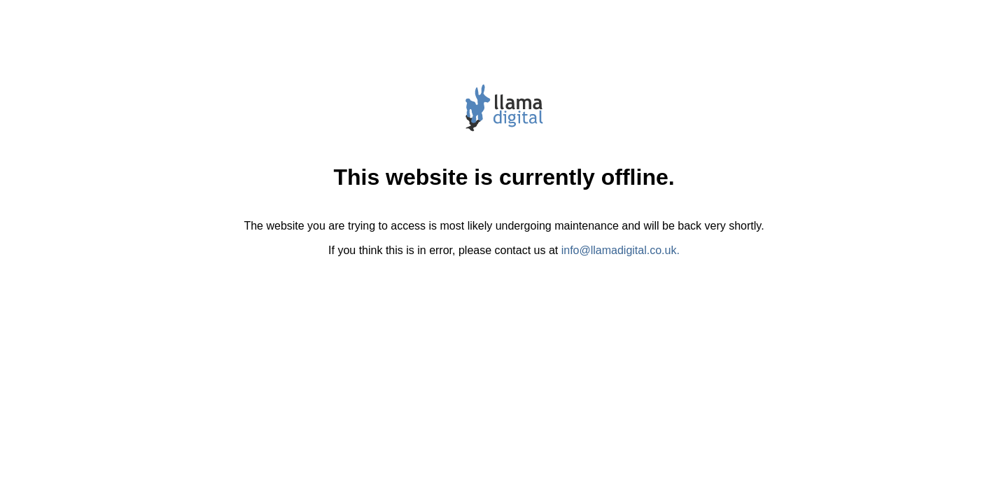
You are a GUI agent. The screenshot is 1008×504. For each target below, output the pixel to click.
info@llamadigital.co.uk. (620, 250)
